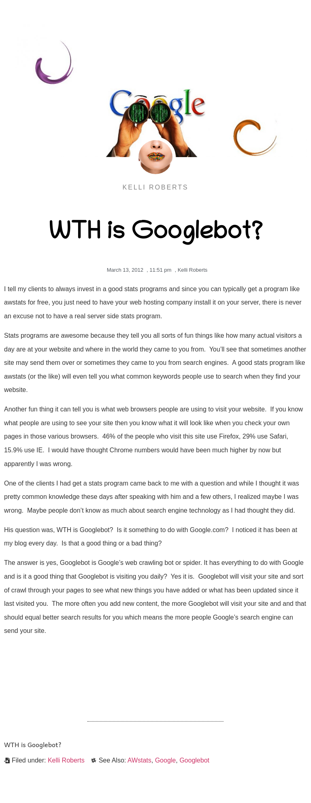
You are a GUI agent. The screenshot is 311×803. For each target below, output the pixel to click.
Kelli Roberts (193, 270)
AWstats (139, 760)
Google (165, 760)
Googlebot (194, 760)
